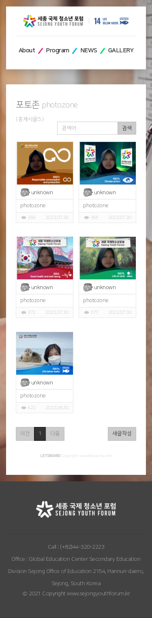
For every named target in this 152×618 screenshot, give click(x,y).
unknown (42, 192)
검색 (127, 128)
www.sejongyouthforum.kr (98, 594)
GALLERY (121, 50)
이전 (25, 433)
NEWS (88, 50)
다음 (55, 433)
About (27, 50)
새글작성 (122, 433)
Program (57, 50)
